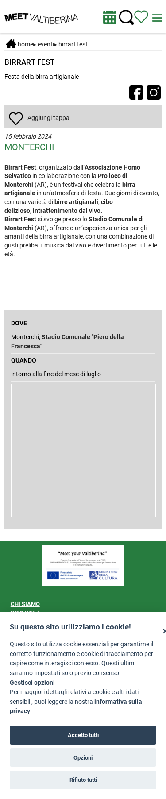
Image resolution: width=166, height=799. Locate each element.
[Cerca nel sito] (126, 17)
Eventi (46, 44)
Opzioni (83, 757)
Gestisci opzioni (32, 683)
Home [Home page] (19, 44)
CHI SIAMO (25, 604)
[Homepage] (41, 15)
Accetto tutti (83, 735)
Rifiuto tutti (83, 779)
